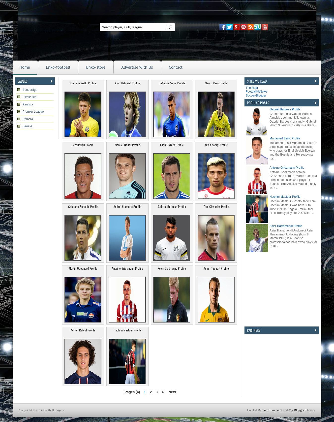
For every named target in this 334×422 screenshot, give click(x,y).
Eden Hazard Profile (172, 145)
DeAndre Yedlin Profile (172, 83)
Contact (175, 67)
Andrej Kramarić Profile (127, 206)
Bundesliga (30, 90)
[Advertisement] (281, 365)
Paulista (28, 104)
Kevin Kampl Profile (216, 145)
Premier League (33, 111)
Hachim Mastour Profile (128, 330)
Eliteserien (29, 97)
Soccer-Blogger (256, 95)
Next (172, 392)
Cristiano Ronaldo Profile (83, 206)
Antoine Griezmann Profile (127, 268)
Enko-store (95, 67)
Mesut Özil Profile (83, 145)
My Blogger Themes (302, 410)
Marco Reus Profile (216, 83)
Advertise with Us (137, 67)
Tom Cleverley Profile (216, 206)
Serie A (27, 126)
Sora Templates (272, 410)
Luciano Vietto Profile (83, 83)
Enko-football (58, 67)
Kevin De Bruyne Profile (172, 268)
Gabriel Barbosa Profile (172, 206)
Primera (28, 119)
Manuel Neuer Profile (127, 145)
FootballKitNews (256, 91)
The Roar (252, 88)
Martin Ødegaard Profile (83, 268)
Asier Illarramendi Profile (286, 226)
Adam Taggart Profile (216, 268)
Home (24, 67)
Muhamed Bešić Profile (285, 138)
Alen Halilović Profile (127, 83)
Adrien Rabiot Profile (83, 330)
